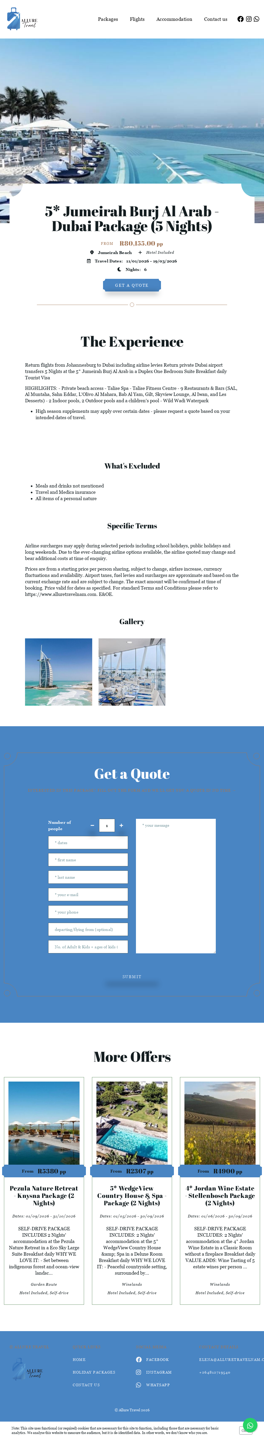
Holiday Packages (94, 1372)
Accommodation (175, 19)
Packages (108, 19)
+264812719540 (215, 1372)
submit (132, 976)
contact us (86, 1385)
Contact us (216, 19)
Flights (137, 19)
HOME (79, 1359)
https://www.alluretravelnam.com (60, 594)
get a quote (132, 285)
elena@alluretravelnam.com (227, 1359)
